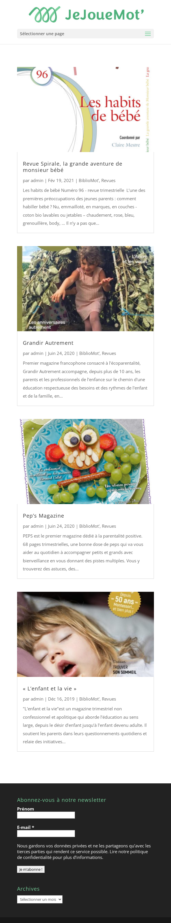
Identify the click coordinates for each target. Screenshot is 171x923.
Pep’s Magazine (43, 515)
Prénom (25, 809)
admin (37, 180)
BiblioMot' (89, 180)
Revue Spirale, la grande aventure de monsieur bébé (72, 166)
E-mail (25, 827)
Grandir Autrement (48, 342)
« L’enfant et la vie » (50, 688)
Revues (108, 180)
